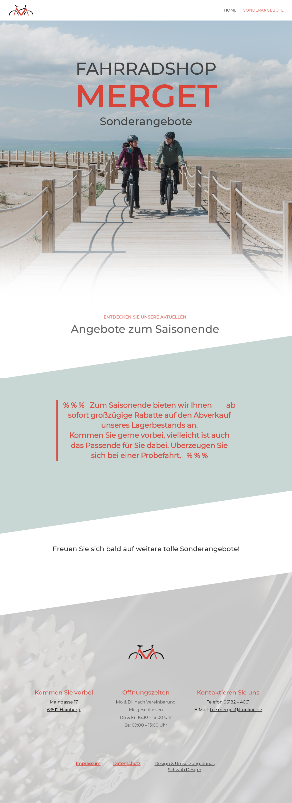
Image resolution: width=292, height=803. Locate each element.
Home (230, 10)
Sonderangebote (263, 10)
